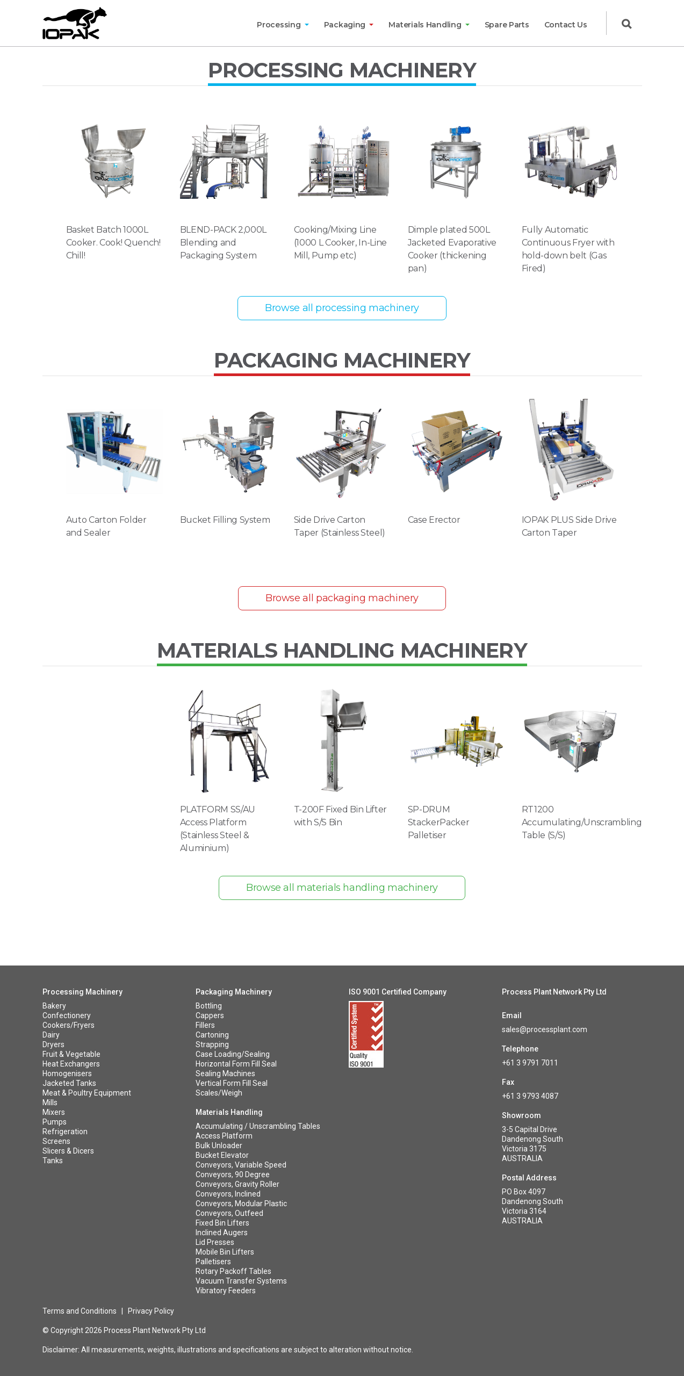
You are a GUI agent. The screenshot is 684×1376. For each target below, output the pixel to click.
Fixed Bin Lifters (222, 1223)
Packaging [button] (346, 25)
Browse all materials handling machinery (342, 888)
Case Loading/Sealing (233, 1054)
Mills (49, 1102)
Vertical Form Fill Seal (232, 1083)
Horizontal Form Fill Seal (236, 1064)
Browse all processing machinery (342, 308)
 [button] (626, 24)
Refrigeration (65, 1131)
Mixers (53, 1112)
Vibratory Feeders (226, 1290)
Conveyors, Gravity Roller (237, 1184)
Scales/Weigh (219, 1093)
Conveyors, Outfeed (229, 1213)
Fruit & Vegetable (71, 1054)
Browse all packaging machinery (342, 598)
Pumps (54, 1122)
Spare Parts (507, 25)
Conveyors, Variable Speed (241, 1165)
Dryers (53, 1044)
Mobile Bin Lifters (225, 1252)
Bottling (209, 1006)
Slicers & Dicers (68, 1151)
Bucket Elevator (222, 1155)
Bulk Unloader (219, 1145)
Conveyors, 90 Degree (233, 1174)
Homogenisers (67, 1073)
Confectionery (66, 1015)
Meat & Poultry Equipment (86, 1093)
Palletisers (213, 1261)
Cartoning (212, 1035)
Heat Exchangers (71, 1064)
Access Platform (224, 1136)
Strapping (212, 1044)
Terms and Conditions (79, 1311)
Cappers (210, 1015)
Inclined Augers (222, 1232)
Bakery (54, 1006)
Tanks (52, 1160)
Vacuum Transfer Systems (241, 1281)
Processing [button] (280, 25)
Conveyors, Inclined (228, 1194)
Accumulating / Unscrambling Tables (258, 1126)
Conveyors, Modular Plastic (241, 1203)
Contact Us (565, 25)
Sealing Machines (225, 1073)
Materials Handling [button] (425, 25)
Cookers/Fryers (68, 1025)
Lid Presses (215, 1242)
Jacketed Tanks (69, 1083)
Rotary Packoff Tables (233, 1271)
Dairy (51, 1035)
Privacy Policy (151, 1311)
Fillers (205, 1025)
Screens (56, 1141)
